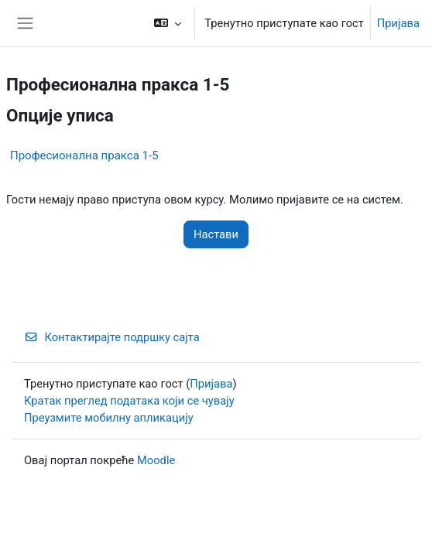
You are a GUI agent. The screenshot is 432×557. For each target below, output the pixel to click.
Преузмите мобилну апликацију (109, 418)
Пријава (398, 23)
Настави (216, 234)
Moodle (156, 460)
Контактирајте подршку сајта (112, 337)
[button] (167, 23)
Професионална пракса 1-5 (84, 155)
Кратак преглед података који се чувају (129, 401)
